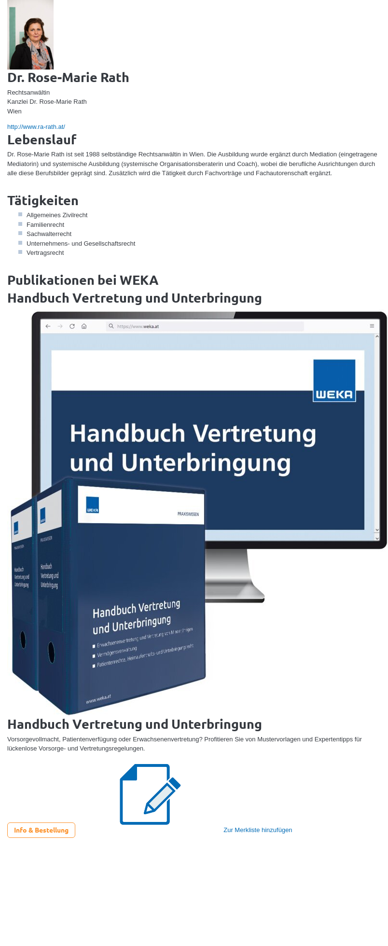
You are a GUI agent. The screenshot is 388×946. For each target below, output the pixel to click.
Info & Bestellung (41, 829)
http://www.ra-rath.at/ (36, 126)
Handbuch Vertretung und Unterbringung (134, 297)
